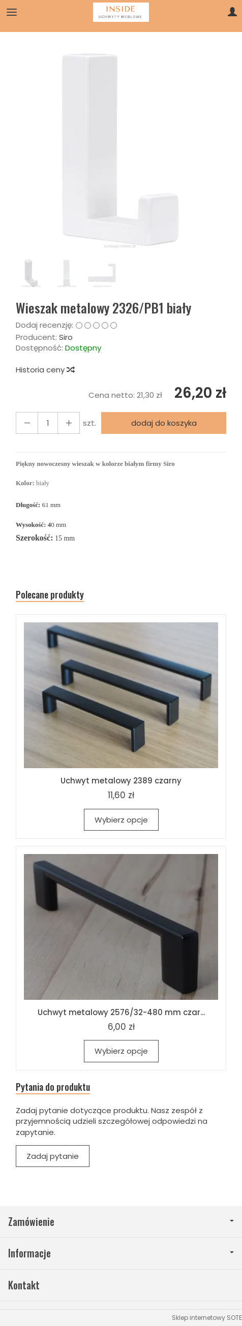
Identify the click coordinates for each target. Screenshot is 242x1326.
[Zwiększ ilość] (27, 423)
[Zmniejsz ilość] (68, 423)
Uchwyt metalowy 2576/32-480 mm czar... (121, 1012)
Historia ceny (45, 369)
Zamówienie (121, 1221)
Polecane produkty (50, 594)
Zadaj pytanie (52, 1156)
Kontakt (24, 1285)
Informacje (121, 1253)
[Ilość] (48, 423)
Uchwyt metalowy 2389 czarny (121, 780)
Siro (66, 337)
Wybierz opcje (121, 819)
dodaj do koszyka (164, 423)
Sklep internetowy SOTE (207, 1317)
